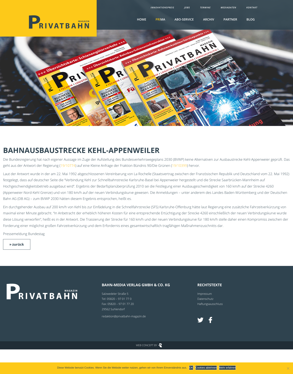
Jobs (187, 7)
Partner (230, 19)
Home (141, 19)
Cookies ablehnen (206, 367)
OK (191, 367)
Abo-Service (184, 19)
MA (160, 19)
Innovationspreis (162, 7)
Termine (205, 7)
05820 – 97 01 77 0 (119, 299)
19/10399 (179, 165)
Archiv (208, 19)
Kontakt (251, 7)
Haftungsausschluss (210, 304)
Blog (250, 19)
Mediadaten (228, 7)
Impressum (204, 294)
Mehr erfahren (227, 367)
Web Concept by (146, 345)
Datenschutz (205, 299)
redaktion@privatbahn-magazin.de (124, 316)
